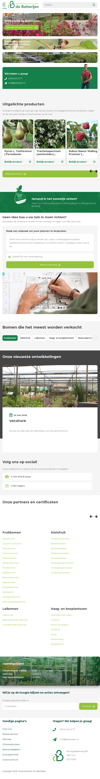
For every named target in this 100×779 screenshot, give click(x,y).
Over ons (7, 729)
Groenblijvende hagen (61, 615)
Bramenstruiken (58, 548)
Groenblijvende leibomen (14, 625)
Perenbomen (8, 548)
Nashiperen (7, 592)
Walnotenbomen (10, 577)
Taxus (53, 634)
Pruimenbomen (10, 553)
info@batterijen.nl (15, 83)
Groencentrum (10, 759)
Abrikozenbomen (10, 563)
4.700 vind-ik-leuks (18, 477)
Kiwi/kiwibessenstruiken (62, 563)
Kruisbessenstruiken (60, 572)
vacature (17, 420)
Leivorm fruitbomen (12, 543)
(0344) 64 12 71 (13, 78)
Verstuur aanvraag (50, 264)
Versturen (88, 706)
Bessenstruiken (58, 543)
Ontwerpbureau (11, 744)
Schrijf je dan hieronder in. (15, 700)
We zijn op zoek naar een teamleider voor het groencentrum (38, 431)
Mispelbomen (9, 572)
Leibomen (39, 338)
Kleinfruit (25, 338)
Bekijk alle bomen (15, 174)
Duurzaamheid (10, 754)
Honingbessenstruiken (62, 568)
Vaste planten (85, 338)
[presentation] (92, 171)
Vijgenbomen (9, 582)
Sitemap (6, 739)
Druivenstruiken (58, 558)
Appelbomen (8, 539)
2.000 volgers (15, 486)
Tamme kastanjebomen (14, 602)
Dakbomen (7, 615)
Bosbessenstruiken (60, 553)
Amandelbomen (10, 587)
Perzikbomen (9, 568)
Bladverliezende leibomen (15, 620)
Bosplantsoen (57, 644)
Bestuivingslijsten (11, 749)
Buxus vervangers (59, 625)
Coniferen (55, 629)
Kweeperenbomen (11, 597)
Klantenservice (10, 734)
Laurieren (55, 620)
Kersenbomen (9, 558)
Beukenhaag (57, 639)
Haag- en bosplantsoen (61, 338)
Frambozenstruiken (60, 539)
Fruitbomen (10, 338)
